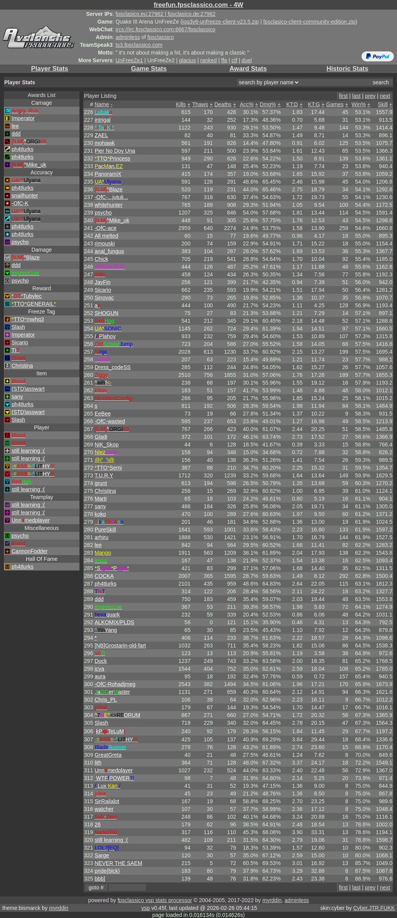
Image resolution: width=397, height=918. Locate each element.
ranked (208, 60)
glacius (187, 60)
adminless (128, 37)
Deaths (222, 104)
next (385, 96)
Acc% (246, 104)
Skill (383, 104)
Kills (181, 104)
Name (102, 104)
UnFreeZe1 (129, 60)
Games (334, 104)
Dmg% (268, 104)
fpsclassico (160, 37)
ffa (224, 60)
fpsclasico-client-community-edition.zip (309, 22)
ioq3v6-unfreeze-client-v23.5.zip (220, 22)
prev (370, 96)
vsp (145, 908)
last (356, 96)
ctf (234, 60)
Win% (358, 104)
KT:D (292, 104)
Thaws (200, 104)
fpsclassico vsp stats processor (155, 900)
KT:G (314, 104)
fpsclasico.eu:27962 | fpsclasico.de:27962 (166, 14)
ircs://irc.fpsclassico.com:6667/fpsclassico (165, 29)
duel (247, 60)
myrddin (272, 900)
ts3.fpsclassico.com (139, 45)
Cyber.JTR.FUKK (374, 908)
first (343, 96)
